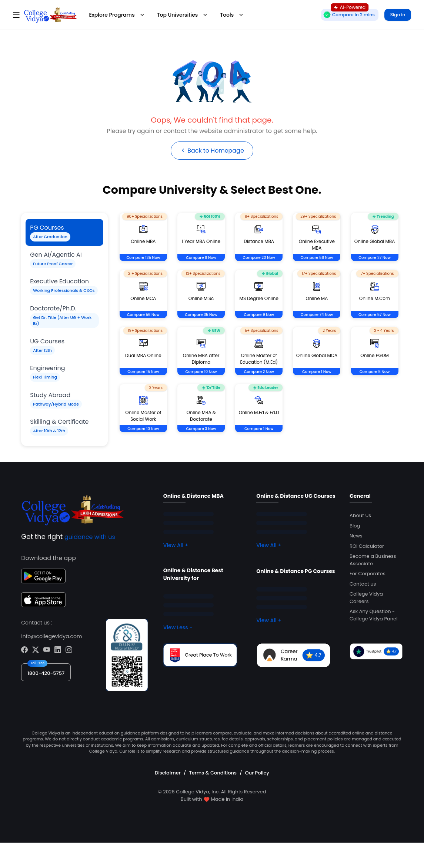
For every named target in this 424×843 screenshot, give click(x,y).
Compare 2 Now (259, 372)
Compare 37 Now (374, 258)
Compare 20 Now (259, 258)
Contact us (363, 583)
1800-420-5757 (45, 673)
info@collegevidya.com (51, 636)
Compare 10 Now (201, 372)
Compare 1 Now (316, 372)
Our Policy (257, 772)
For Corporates (367, 573)
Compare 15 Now (143, 372)
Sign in (397, 14)
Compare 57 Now (374, 315)
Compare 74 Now (317, 315)
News (356, 536)
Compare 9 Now (259, 315)
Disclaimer (168, 772)
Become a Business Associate (373, 560)
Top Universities (182, 15)
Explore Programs (117, 15)
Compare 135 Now (143, 258)
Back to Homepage (212, 150)
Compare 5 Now (375, 372)
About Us (360, 515)
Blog (355, 525)
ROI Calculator (367, 546)
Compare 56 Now (316, 258)
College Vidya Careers (366, 598)
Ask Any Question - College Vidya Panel (373, 615)
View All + (175, 545)
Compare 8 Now (201, 258)
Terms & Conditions (212, 772)
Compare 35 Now (201, 315)
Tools (232, 15)
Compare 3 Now (201, 429)
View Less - (178, 628)
